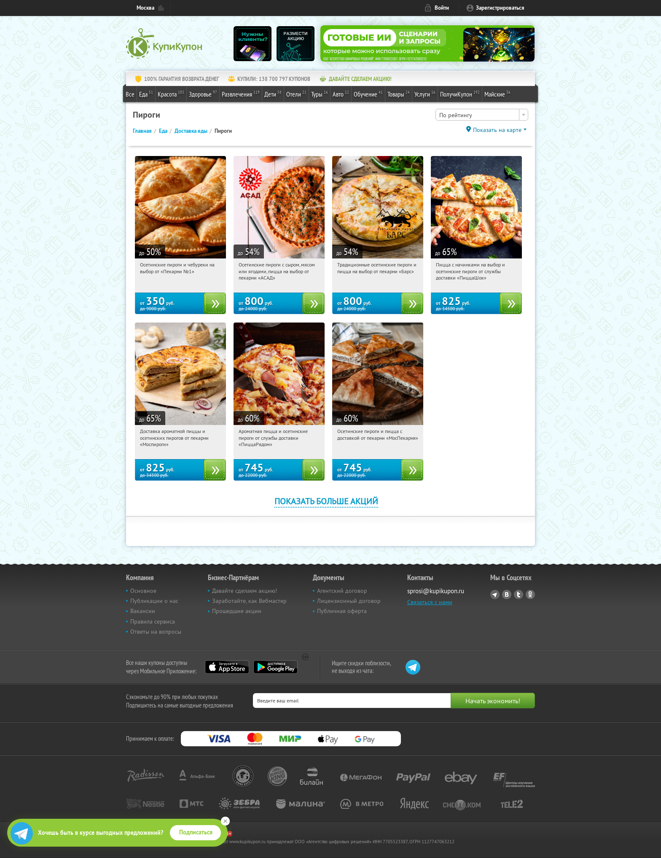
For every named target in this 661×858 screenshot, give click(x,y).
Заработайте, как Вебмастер (249, 601)
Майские (497, 93)
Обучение (368, 93)
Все (130, 94)
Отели (296, 93)
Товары (398, 93)
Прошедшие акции (236, 611)
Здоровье (203, 93)
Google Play (275, 667)
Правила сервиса (152, 621)
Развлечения (241, 93)
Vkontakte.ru (506, 594)
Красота (171, 93)
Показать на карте (497, 130)
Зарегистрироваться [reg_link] (500, 7)
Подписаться (195, 832)
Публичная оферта (342, 611)
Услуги (424, 93)
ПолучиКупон (460, 93)
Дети (273, 93)
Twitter (518, 594)
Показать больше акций (326, 501)
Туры (319, 93)
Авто (341, 93)
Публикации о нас (154, 601)
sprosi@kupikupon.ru (435, 591)
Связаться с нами (429, 602)
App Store (227, 667)
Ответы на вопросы (155, 631)
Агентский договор (342, 590)
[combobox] (481, 115)
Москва (145, 7)
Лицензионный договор (349, 601)
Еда (146, 93)
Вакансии (142, 611)
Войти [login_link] (442, 7)
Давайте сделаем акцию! (244, 590)
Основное (143, 590)
